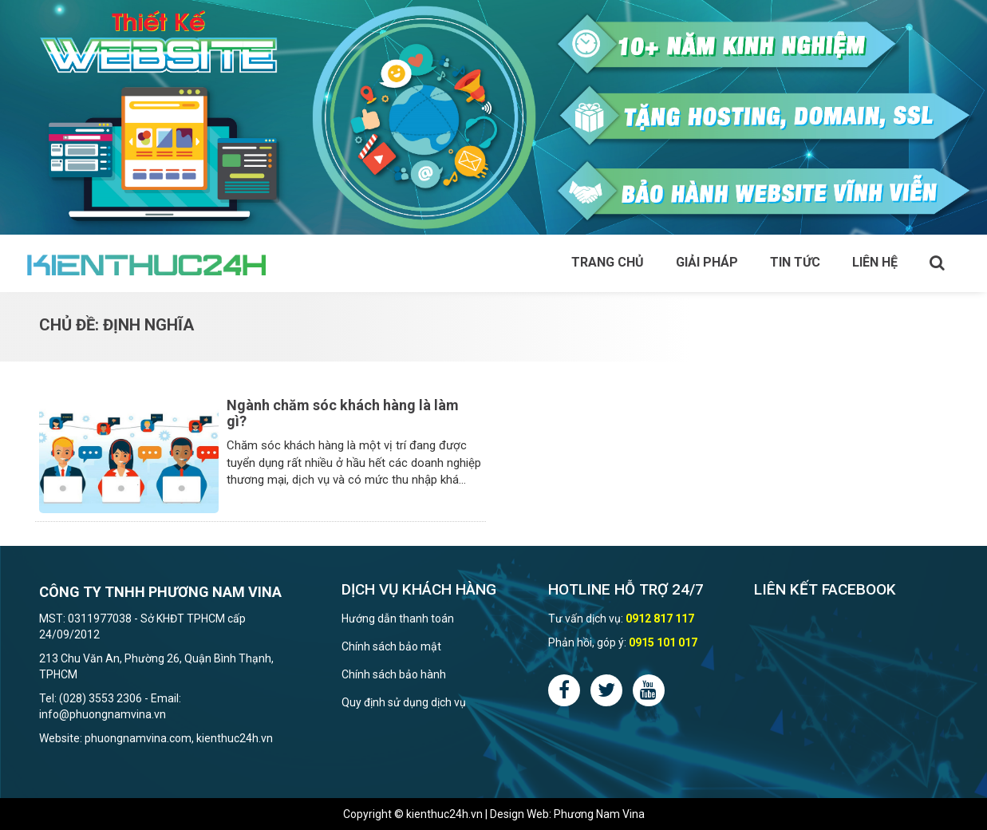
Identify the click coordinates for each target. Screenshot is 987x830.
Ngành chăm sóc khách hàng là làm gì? (343, 413)
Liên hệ (875, 262)
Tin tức (795, 262)
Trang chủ (607, 262)
